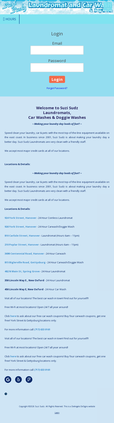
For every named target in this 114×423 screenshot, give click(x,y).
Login (57, 412)
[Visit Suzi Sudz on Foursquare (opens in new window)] (29, 379)
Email (57, 43)
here (13, 316)
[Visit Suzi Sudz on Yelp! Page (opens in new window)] (18, 379)
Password (57, 60)
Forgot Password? (57, 88)
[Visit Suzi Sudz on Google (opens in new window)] (8, 379)
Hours (9, 19)
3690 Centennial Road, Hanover (24, 253)
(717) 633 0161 (42, 329)
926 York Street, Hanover (20, 226)
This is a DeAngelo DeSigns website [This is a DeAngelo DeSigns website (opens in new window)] (79, 406)
